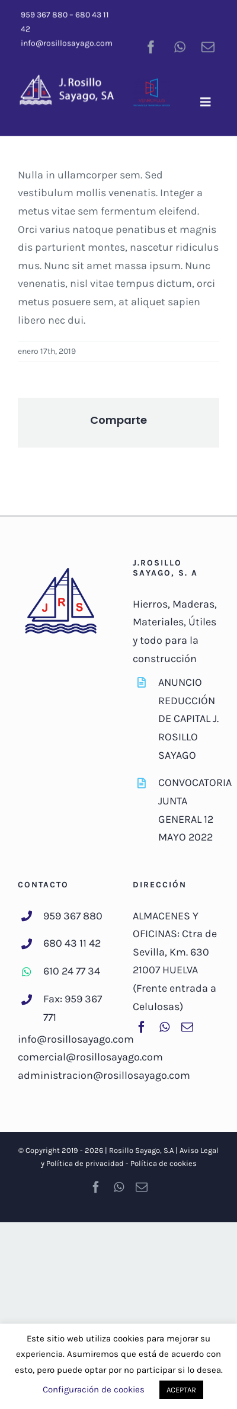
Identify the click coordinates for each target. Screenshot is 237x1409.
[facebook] (151, 45)
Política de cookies (163, 1163)
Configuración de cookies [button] (94, 1389)
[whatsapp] (179, 45)
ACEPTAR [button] (181, 1389)
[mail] (208, 45)
